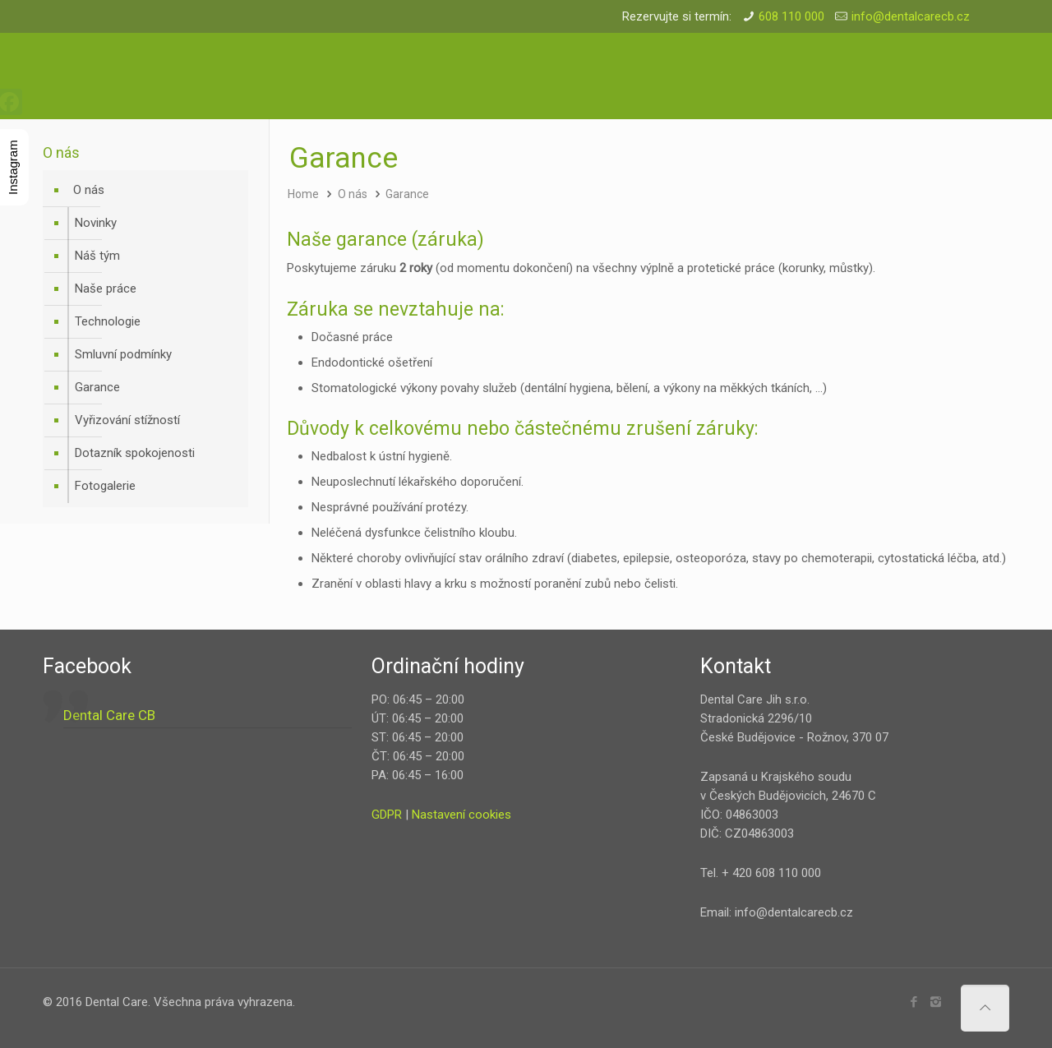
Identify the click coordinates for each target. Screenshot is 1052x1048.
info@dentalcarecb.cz (910, 16)
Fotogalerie (105, 485)
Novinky (96, 222)
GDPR (386, 814)
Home (303, 194)
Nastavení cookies (461, 814)
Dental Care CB (109, 715)
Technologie (108, 321)
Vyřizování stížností (127, 420)
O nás (352, 194)
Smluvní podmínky (123, 354)
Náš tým (97, 255)
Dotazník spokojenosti (135, 453)
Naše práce (105, 288)
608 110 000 (791, 16)
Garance (407, 194)
